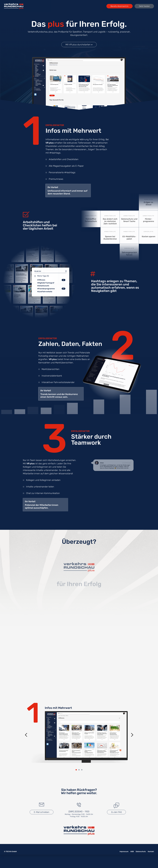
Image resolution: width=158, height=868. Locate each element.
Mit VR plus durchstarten (79, 44)
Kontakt (151, 851)
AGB (132, 851)
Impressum (124, 851)
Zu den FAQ (116, 812)
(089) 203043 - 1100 (79, 811)
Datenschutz (141, 851)
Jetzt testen (144, 6)
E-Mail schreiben (41, 812)
